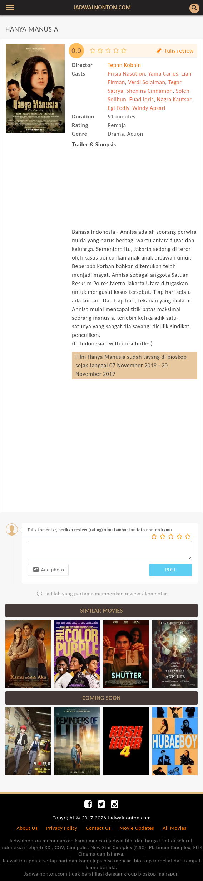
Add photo (48, 570)
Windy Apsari (148, 108)
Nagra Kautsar (174, 99)
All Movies (175, 828)
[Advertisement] (35, 174)
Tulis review (174, 51)
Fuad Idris (141, 99)
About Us (27, 828)
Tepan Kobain (124, 65)
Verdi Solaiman (146, 82)
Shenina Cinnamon (149, 90)
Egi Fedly (118, 108)
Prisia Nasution (126, 73)
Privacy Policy (61, 828)
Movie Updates (136, 828)
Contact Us (98, 828)
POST (170, 570)
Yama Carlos (163, 73)
